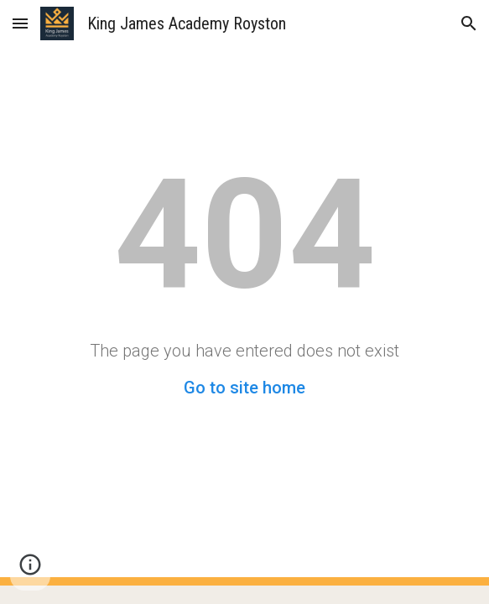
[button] (20, 23)
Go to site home (244, 388)
